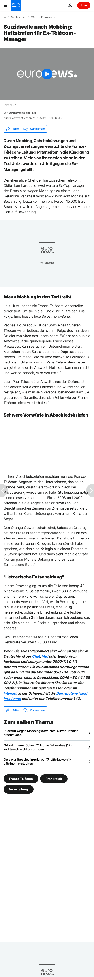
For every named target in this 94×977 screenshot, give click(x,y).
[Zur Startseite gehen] (16, 5)
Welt (33, 17)
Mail (44, 656)
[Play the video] (47, 74)
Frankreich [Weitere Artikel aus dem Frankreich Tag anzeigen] (54, 778)
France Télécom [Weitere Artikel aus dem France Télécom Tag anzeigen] (21, 778)
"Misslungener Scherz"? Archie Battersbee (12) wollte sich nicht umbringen (38, 747)
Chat (36, 656)
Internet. (10, 693)
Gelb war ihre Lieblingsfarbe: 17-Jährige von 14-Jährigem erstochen (38, 761)
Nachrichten (18, 17)
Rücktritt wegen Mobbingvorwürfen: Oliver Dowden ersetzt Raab (41, 733)
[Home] (5, 17)
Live (84, 5)
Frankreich (48, 17)
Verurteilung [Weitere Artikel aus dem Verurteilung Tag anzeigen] (18, 789)
